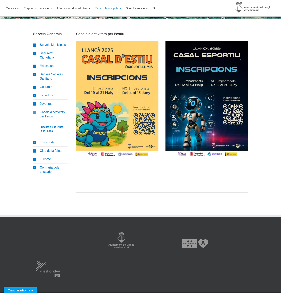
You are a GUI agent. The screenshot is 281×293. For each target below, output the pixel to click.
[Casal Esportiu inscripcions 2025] (206, 42)
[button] (154, 8)
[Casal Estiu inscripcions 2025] (117, 42)
